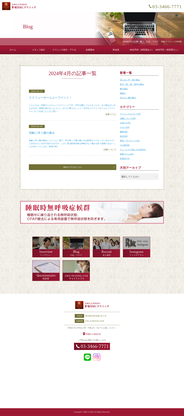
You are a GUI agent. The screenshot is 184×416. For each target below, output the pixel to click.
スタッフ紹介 (38, 49)
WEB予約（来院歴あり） (142, 49)
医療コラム (111, 114)
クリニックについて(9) (130, 114)
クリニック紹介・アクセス (64, 51)
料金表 (116, 49)
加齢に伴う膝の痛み (42, 132)
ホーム (13, 49)
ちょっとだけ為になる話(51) (133, 149)
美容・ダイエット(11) (130, 141)
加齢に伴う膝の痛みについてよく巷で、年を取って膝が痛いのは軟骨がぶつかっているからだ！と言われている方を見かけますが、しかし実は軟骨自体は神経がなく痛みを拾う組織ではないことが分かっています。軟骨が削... (72, 143)
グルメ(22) (125, 127)
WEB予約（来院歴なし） (167, 49)
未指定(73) (125, 158)
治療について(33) (128, 118)
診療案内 (90, 49)
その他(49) (125, 145)
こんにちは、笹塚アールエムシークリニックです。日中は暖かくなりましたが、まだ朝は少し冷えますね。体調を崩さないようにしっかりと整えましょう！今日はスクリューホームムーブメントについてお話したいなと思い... (72, 108)
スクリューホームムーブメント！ (51, 97)
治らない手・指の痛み (130, 80)
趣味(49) (124, 132)
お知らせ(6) (125, 123)
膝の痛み (124, 89)
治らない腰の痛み (128, 98)
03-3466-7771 (167, 6)
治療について (109, 149)
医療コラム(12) (127, 154)
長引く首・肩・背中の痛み (132, 84)
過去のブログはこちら (73, 167)
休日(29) (124, 136)
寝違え (123, 93)
